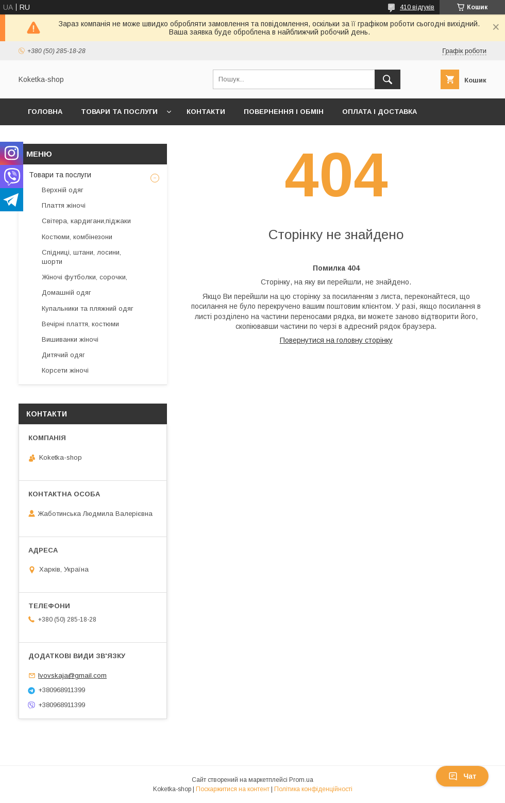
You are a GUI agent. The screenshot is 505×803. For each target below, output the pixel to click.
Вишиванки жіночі (70, 339)
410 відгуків (417, 7)
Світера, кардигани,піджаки (86, 221)
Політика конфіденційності (313, 789)
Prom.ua (301, 779)
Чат (462, 776)
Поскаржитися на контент (233, 789)
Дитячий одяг (63, 355)
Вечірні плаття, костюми (80, 324)
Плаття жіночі (64, 205)
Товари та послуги (119, 111)
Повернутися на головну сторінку (336, 340)
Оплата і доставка (379, 111)
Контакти (206, 111)
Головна (45, 111)
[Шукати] (387, 79)
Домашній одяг (66, 292)
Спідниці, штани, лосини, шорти (81, 256)
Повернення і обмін (284, 111)
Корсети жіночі (65, 370)
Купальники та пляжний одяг (87, 308)
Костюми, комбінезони (77, 237)
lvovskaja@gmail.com (72, 675)
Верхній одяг (62, 190)
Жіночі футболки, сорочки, (84, 277)
